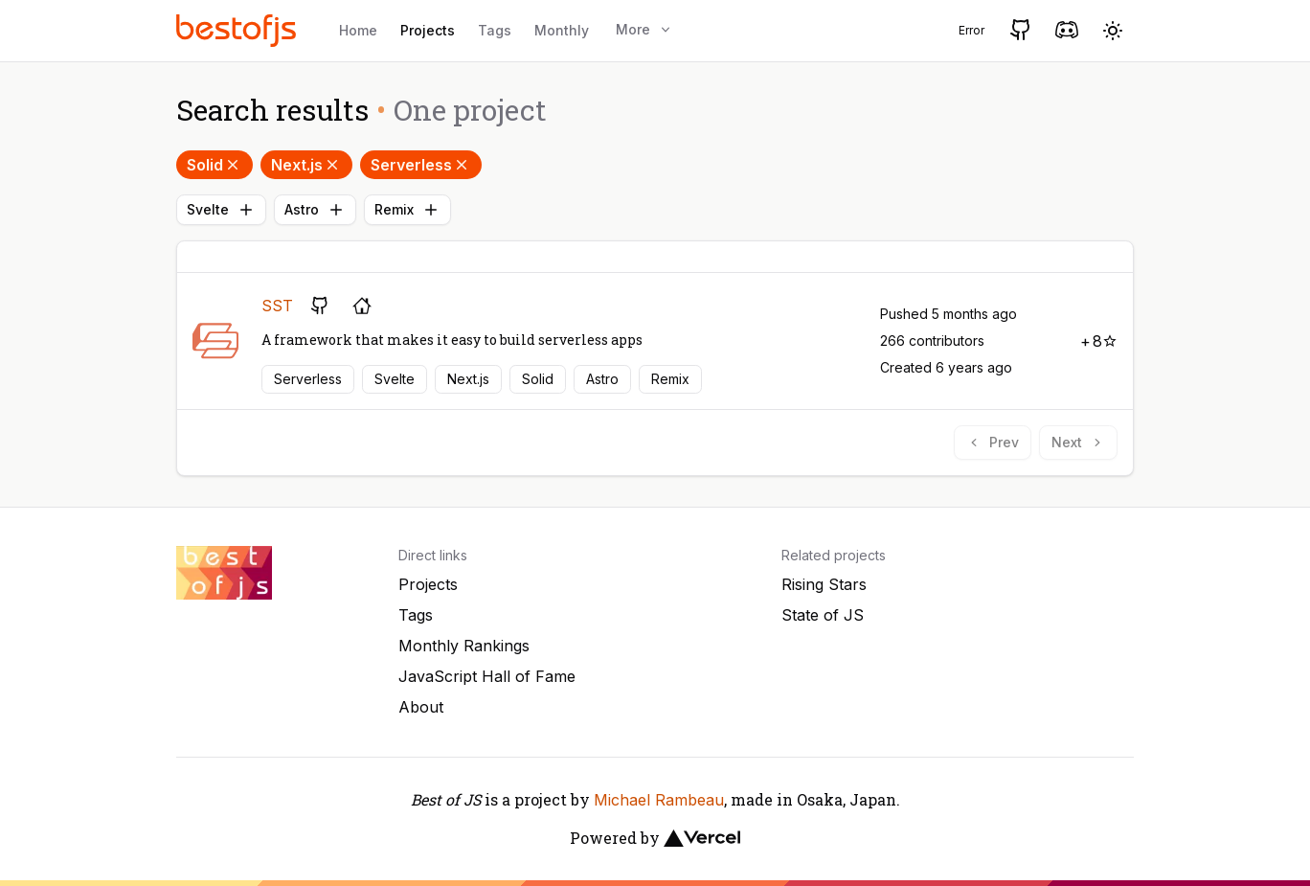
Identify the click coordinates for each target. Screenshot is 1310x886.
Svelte (221, 209)
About (420, 706)
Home (358, 30)
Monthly (561, 30)
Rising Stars (824, 584)
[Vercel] (702, 838)
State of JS (822, 615)
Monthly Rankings (464, 645)
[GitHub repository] (320, 305)
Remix (407, 209)
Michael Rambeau (659, 799)
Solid (214, 164)
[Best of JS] (238, 30)
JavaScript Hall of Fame (487, 676)
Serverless (421, 164)
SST (277, 305)
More (644, 29)
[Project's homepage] (362, 305)
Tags (494, 30)
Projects (427, 30)
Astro (315, 209)
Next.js (306, 164)
